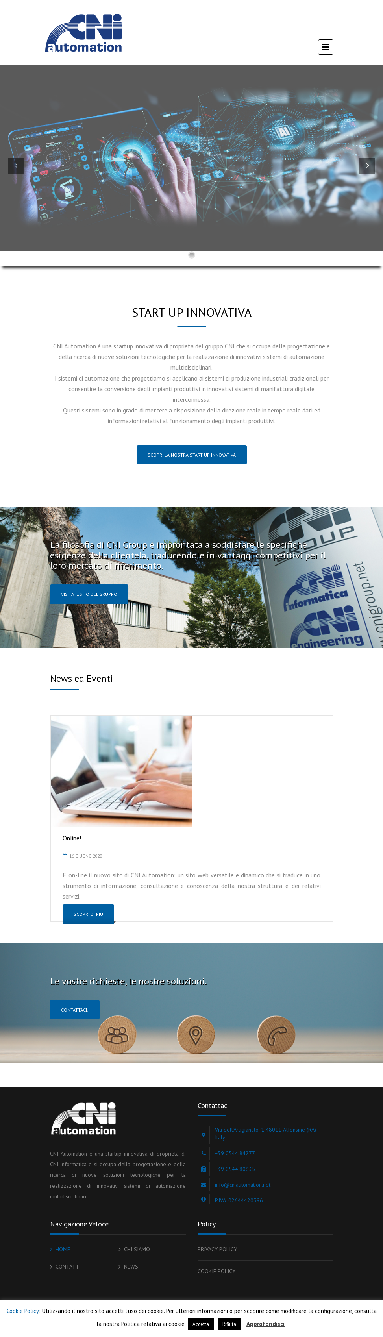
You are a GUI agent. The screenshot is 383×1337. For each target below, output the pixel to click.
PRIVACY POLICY (217, 1249)
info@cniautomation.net (242, 1184)
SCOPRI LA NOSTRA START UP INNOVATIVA (192, 455)
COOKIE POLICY (216, 1271)
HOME (63, 1249)
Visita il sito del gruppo (89, 594)
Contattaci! (75, 1010)
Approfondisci (265, 1324)
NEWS (131, 1266)
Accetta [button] (200, 1324)
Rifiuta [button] (229, 1324)
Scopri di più (88, 914)
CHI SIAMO (137, 1249)
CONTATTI (68, 1266)
